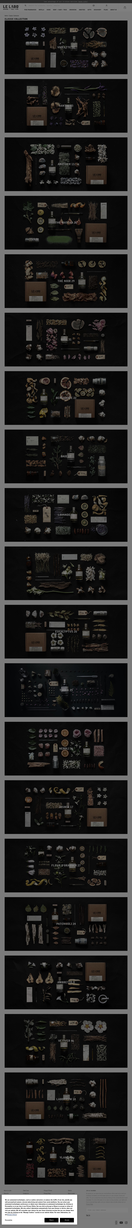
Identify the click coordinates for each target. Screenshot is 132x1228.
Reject (51, 1220)
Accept (67, 1220)
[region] (39, 1210)
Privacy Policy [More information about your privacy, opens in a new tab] (12, 1214)
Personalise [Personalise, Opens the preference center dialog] (8, 1220)
